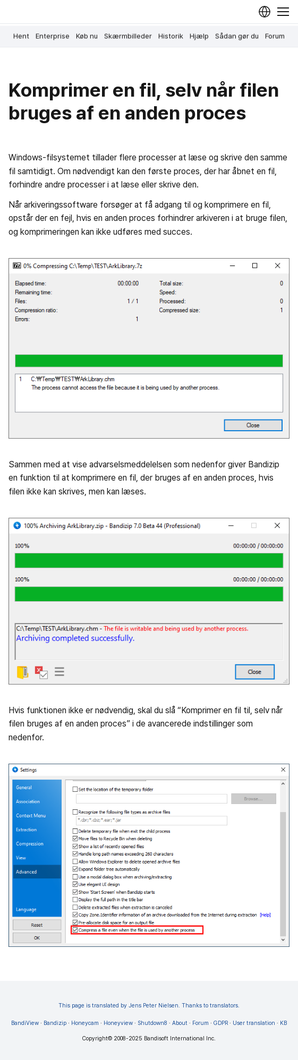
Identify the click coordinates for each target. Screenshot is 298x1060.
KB (283, 1023)
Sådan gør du (237, 36)
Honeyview (118, 1023)
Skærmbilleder (128, 36)
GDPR (221, 1023)
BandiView (25, 1023)
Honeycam (85, 1023)
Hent (21, 36)
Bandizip (55, 1023)
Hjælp (199, 36)
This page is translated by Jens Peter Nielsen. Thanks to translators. (149, 1005)
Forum (275, 36)
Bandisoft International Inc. (180, 1038)
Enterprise (53, 36)
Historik (170, 36)
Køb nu (87, 36)
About (180, 1023)
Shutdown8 (152, 1023)
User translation (254, 1023)
